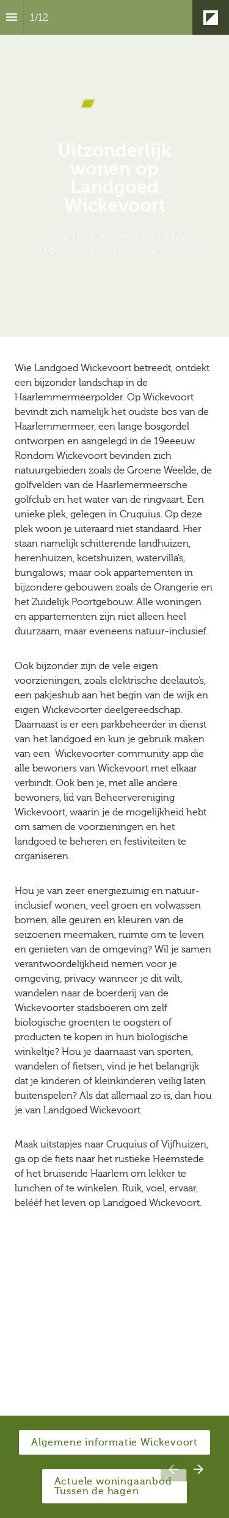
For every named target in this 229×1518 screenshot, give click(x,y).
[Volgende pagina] (198, 1468)
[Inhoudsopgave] (11, 17)
